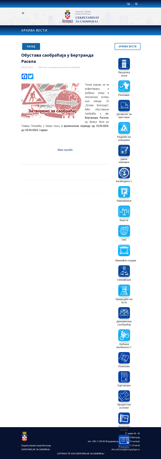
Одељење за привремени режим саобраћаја (59, 67)
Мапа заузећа (65, 150)
